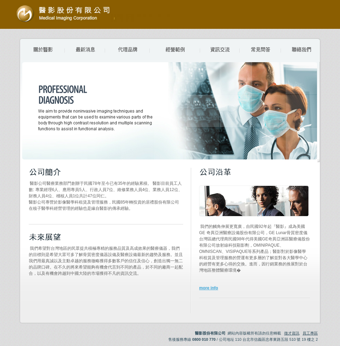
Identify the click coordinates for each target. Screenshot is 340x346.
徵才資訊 (291, 333)
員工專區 (310, 333)
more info (208, 288)
